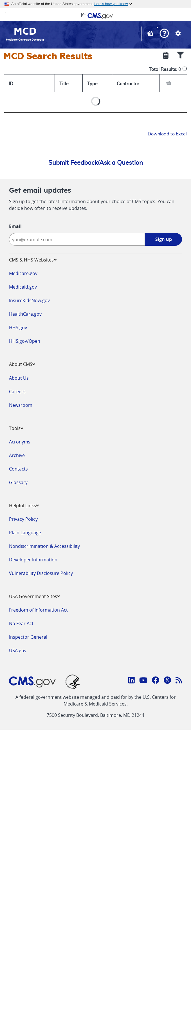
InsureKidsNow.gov (29, 300)
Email (15, 226)
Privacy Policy (23, 519)
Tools (16, 428)
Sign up (163, 239)
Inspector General (28, 637)
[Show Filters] (180, 56)
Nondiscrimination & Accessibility (44, 546)
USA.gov (17, 650)
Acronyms (19, 442)
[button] (164, 34)
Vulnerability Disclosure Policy (41, 573)
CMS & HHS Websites (33, 260)
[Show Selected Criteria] (165, 56)
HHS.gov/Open (24, 341)
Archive (17, 455)
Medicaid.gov (23, 287)
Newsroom (20, 405)
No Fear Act (21, 623)
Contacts (18, 469)
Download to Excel (167, 134)
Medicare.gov (23, 273)
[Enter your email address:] (77, 239)
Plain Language (25, 532)
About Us (19, 378)
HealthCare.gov (25, 314)
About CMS (22, 364)
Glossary (18, 482)
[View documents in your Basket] (151, 34)
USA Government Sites (34, 596)
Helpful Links (24, 505)
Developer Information (33, 560)
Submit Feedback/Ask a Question (95, 163)
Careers (17, 391)
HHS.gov (18, 327)
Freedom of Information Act (38, 610)
